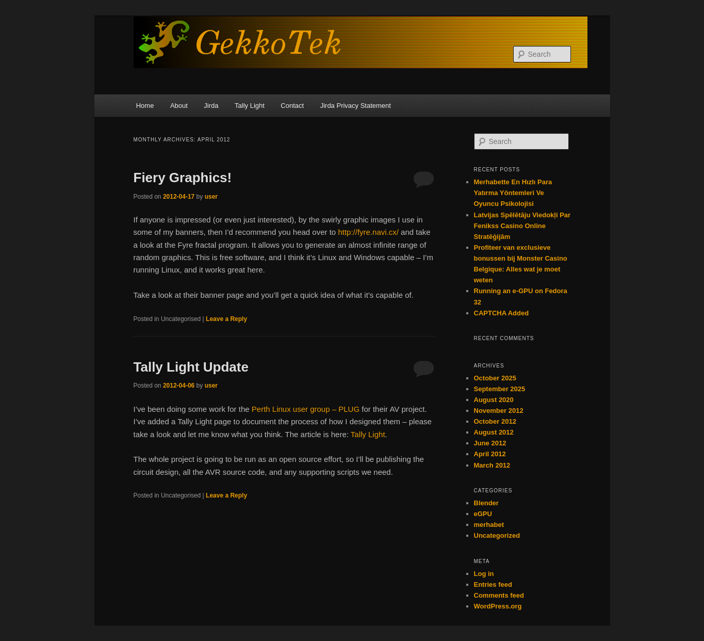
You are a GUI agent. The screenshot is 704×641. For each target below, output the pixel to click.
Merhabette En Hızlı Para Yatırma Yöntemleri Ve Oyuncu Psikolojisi (513, 192)
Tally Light (250, 105)
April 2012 (490, 454)
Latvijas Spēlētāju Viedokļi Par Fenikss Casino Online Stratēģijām (522, 226)
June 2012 (490, 443)
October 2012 (495, 421)
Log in (484, 574)
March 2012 (492, 465)
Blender (486, 503)
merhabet (489, 524)
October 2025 (495, 378)
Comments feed (499, 595)
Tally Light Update (191, 367)
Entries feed (493, 584)
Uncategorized (497, 535)
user (211, 196)
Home (145, 105)
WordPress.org (498, 606)
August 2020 (494, 400)
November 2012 (498, 410)
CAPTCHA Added (501, 313)
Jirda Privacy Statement (355, 105)
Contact (292, 105)
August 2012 (494, 432)
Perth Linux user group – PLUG (305, 409)
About (179, 105)
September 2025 (500, 389)
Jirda (211, 105)
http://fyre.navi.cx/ (368, 232)
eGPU (483, 514)
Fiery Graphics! (183, 177)
